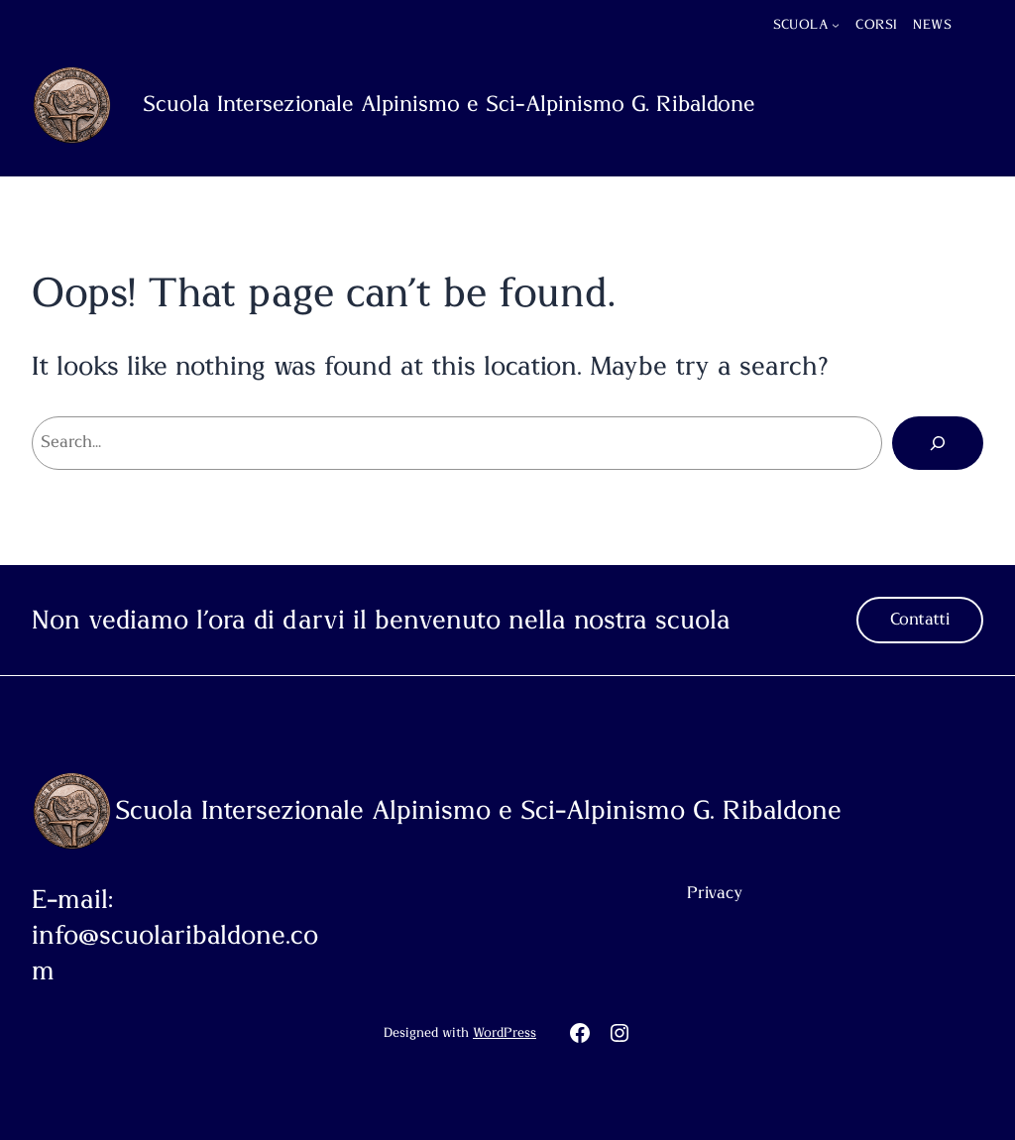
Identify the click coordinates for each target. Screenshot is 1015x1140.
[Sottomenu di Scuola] (836, 25)
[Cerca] (937, 443)
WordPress (504, 1033)
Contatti (920, 619)
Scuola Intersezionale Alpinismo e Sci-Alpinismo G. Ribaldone (449, 104)
